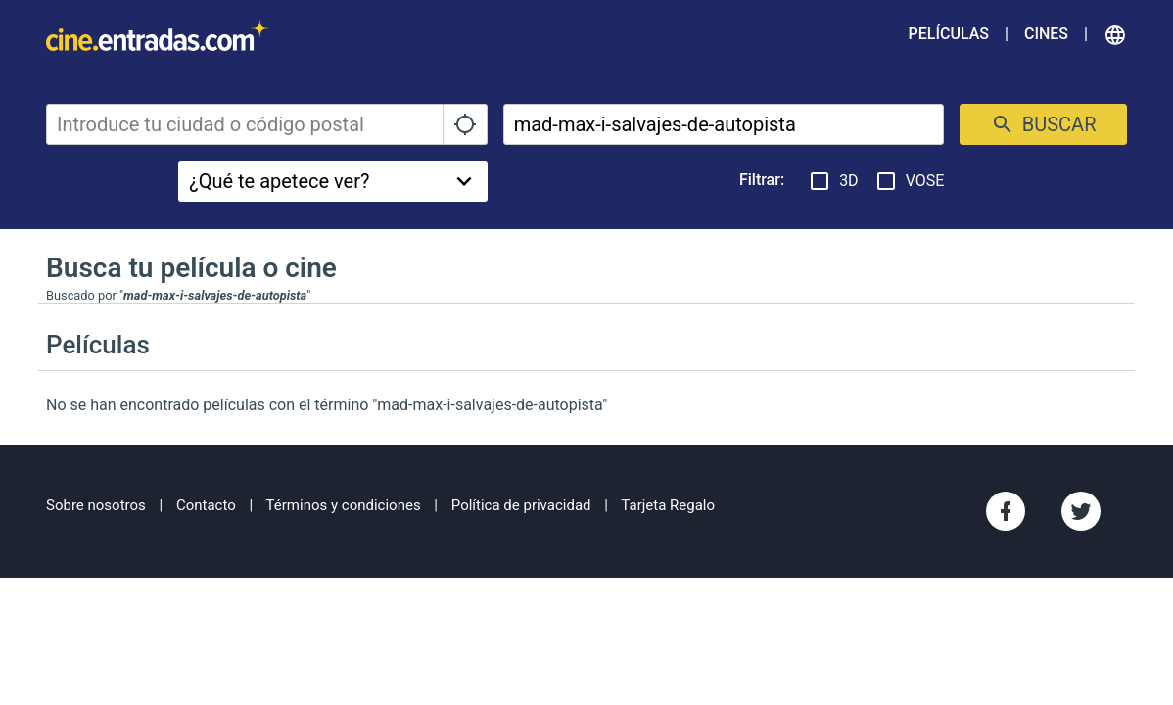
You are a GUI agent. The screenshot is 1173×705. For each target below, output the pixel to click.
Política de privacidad (521, 505)
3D (833, 181)
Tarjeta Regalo (668, 505)
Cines (1046, 33)
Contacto (206, 505)
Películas (949, 33)
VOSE (909, 181)
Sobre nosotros (96, 505)
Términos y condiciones (343, 505)
